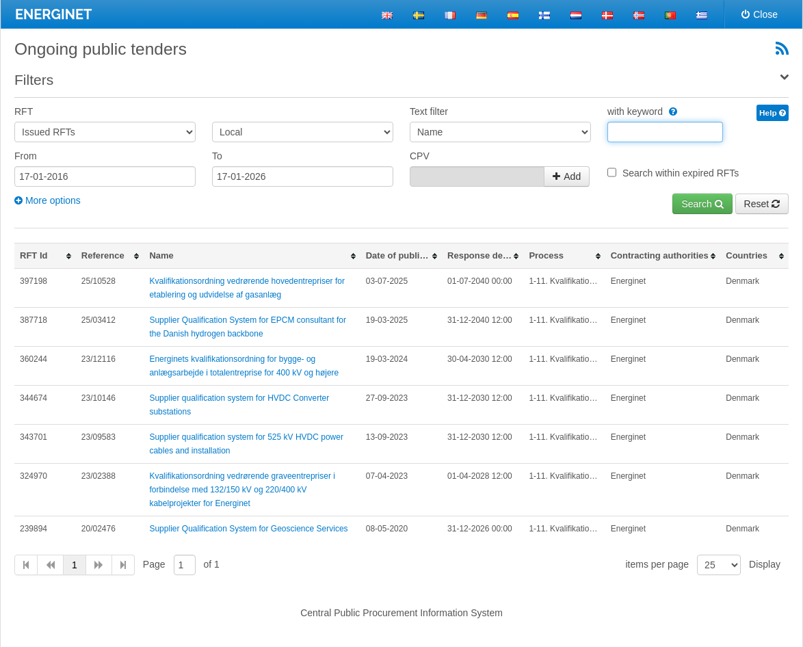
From (25, 155)
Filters (33, 80)
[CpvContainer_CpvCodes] (477, 176)
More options (47, 200)
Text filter (429, 111)
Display (764, 564)
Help (772, 113)
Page (154, 564)
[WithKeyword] (671, 111)
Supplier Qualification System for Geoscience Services (248, 528)
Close (759, 14)
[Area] (302, 132)
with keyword (642, 111)
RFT (23, 111)
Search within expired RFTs (680, 173)
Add (567, 176)
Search (702, 203)
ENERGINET (53, 14)
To (217, 155)
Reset (762, 203)
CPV (420, 155)
